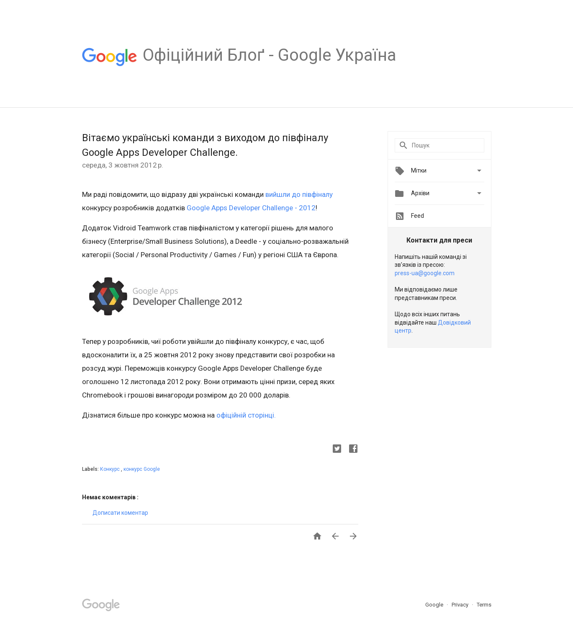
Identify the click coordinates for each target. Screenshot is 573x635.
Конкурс (110, 469)
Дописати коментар (120, 512)
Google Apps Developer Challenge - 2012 (251, 208)
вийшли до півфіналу (299, 194)
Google (435, 604)
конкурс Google (141, 469)
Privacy (461, 604)
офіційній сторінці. (246, 415)
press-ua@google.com (425, 273)
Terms (484, 604)
